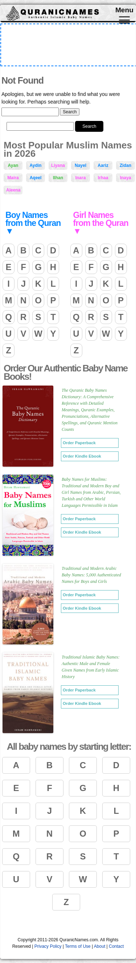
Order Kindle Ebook (82, 456)
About (99, 946)
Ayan (13, 165)
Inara (80, 177)
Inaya (125, 177)
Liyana (58, 165)
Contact (116, 946)
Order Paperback (79, 443)
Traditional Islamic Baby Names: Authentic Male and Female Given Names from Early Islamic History (91, 667)
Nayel (80, 165)
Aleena (13, 190)
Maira (12, 177)
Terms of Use (78, 946)
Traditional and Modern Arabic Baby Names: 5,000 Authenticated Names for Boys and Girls (91, 575)
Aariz (103, 165)
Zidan (125, 165)
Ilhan (58, 177)
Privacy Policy (48, 946)
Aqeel (36, 177)
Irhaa (103, 177)
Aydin (36, 165)
